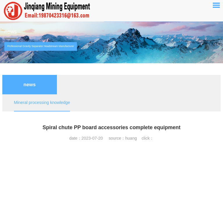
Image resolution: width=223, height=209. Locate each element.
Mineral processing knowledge (42, 102)
